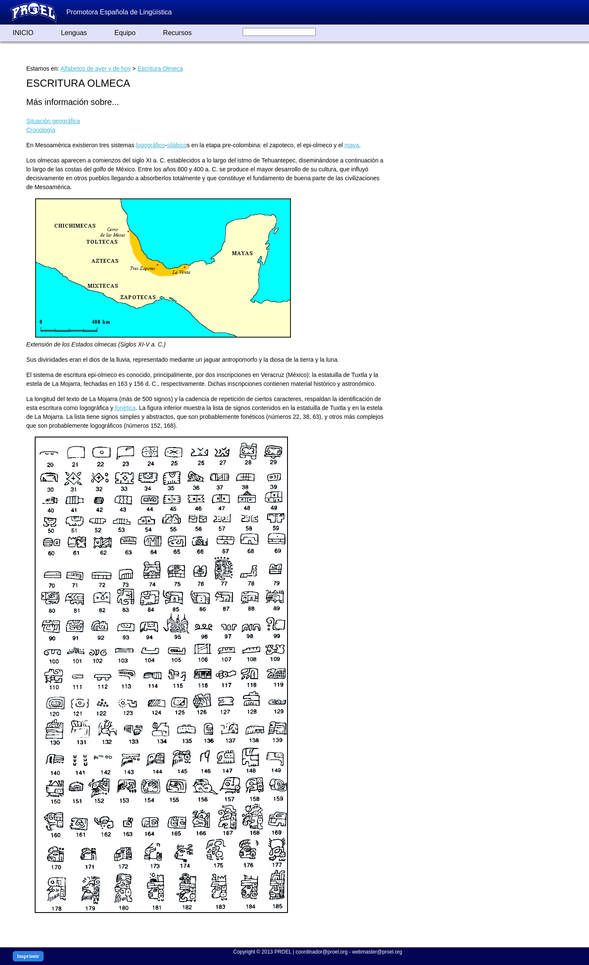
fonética (125, 407)
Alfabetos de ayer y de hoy (96, 68)
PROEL (282, 952)
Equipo (124, 32)
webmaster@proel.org (377, 952)
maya (352, 145)
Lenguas (74, 32)
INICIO (23, 32)
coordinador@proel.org (322, 952)
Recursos (177, 32)
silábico (177, 145)
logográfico (150, 145)
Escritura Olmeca (160, 68)
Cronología (40, 129)
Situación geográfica (53, 121)
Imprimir (28, 956)
